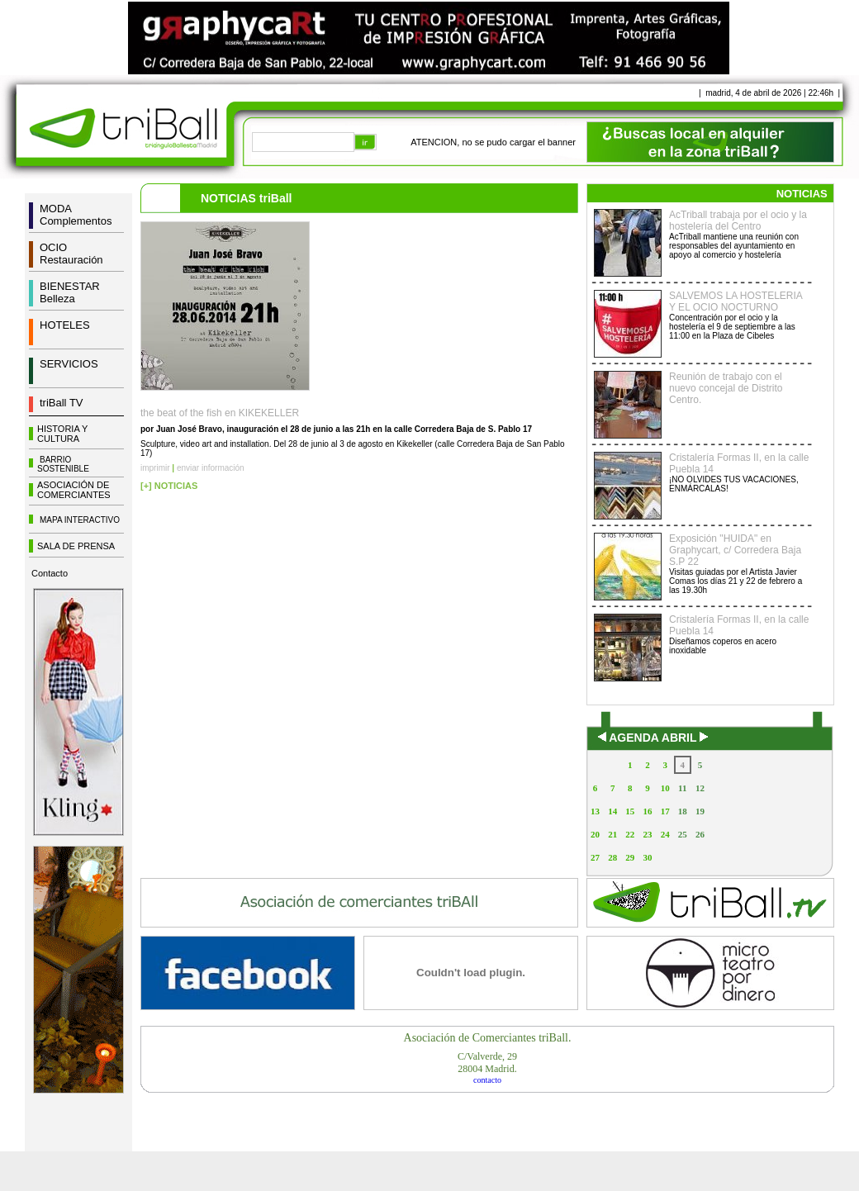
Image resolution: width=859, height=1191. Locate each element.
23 (647, 834)
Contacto (49, 573)
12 (700, 788)
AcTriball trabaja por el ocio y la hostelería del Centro (738, 220)
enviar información (210, 467)
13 (595, 811)
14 (612, 811)
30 (647, 857)
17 (665, 811)
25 (682, 834)
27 (595, 857)
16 (647, 811)
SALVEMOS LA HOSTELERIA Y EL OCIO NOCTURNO (735, 301)
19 (700, 811)
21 (612, 834)
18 (682, 811)
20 (595, 834)
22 (629, 834)
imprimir (155, 467)
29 (629, 857)
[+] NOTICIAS (168, 486)
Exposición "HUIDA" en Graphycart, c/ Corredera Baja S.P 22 (735, 550)
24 (665, 834)
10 (665, 788)
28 (612, 857)
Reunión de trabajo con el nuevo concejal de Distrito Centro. (725, 388)
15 (629, 811)
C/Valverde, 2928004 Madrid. (487, 1063)
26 (700, 834)
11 (682, 788)
